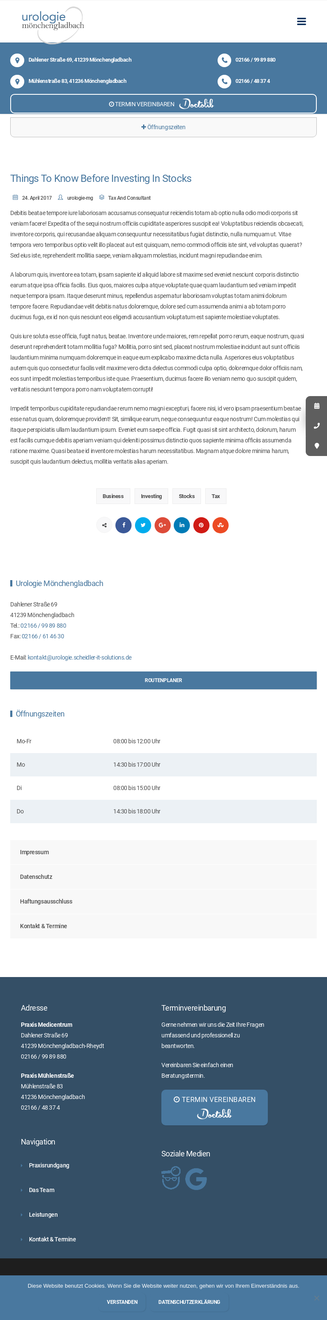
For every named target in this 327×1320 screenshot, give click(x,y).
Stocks (187, 496)
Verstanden (122, 1302)
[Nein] (316, 1298)
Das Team (41, 1190)
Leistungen (43, 1214)
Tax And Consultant (129, 198)
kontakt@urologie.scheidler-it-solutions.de (80, 657)
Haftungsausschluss (46, 901)
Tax (216, 496)
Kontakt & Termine (43, 926)
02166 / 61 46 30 (43, 636)
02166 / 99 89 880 (246, 60)
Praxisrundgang (49, 1165)
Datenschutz (36, 876)
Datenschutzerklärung (189, 1302)
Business (113, 496)
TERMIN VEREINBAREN (163, 103)
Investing (151, 496)
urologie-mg (80, 198)
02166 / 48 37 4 (244, 81)
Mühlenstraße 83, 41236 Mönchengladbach (68, 81)
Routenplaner (163, 680)
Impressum (34, 852)
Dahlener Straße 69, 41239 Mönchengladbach (70, 60)
